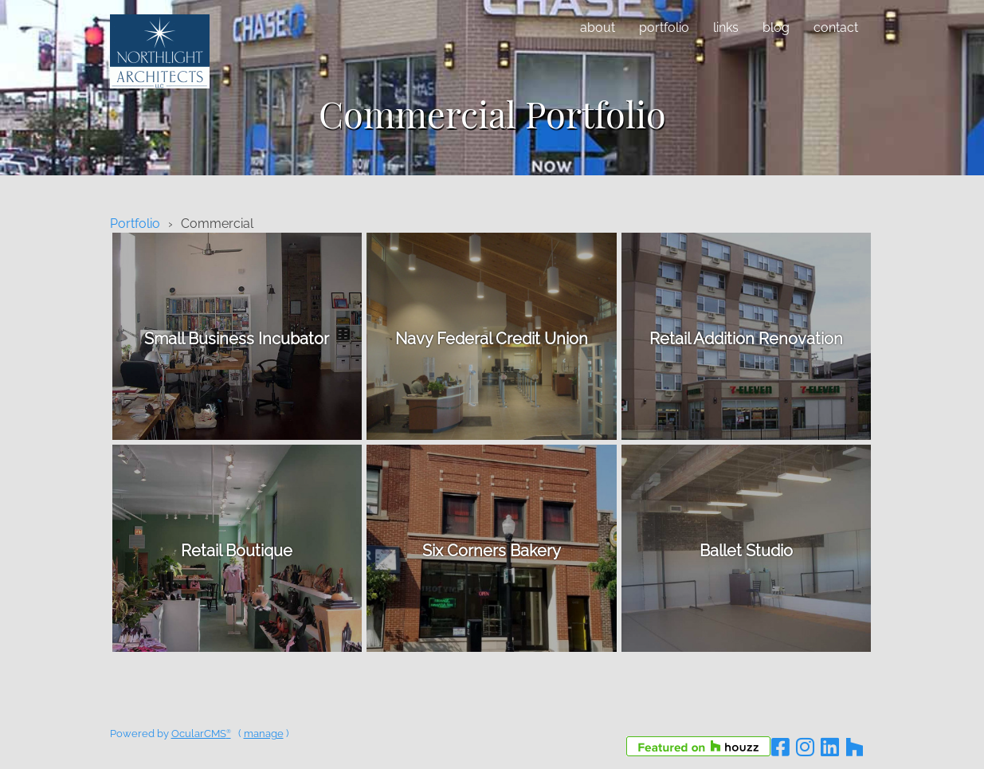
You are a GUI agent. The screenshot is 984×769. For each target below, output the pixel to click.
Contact (835, 27)
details (237, 336)
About (597, 27)
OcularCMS (201, 734)
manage (264, 734)
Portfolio (664, 27)
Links (726, 27)
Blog (776, 27)
